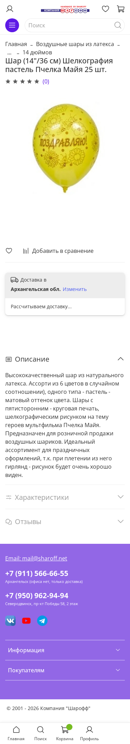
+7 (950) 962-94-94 (36, 595)
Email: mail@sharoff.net (36, 558)
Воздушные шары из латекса (75, 44)
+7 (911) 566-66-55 (36, 573)
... (9, 52)
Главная (16, 44)
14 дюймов (37, 52)
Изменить (75, 289)
